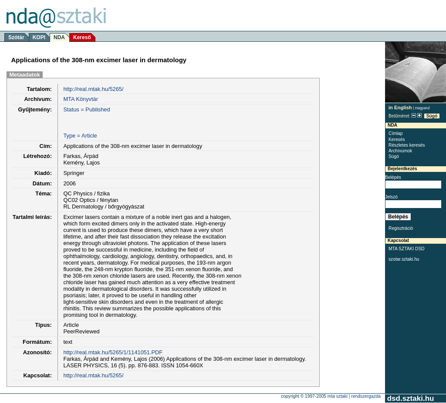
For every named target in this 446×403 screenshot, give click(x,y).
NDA (59, 37)
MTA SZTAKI (338, 396)
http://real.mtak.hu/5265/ (93, 89)
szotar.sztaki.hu (404, 259)
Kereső (82, 37)
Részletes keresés (407, 145)
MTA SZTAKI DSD (407, 248)
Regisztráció (401, 228)
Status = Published (86, 109)
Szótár (16, 37)
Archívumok (400, 150)
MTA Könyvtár (80, 99)
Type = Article (80, 135)
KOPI (39, 37)
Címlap (395, 133)
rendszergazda (366, 396)
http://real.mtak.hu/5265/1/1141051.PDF (112, 352)
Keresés (397, 139)
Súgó (432, 116)
